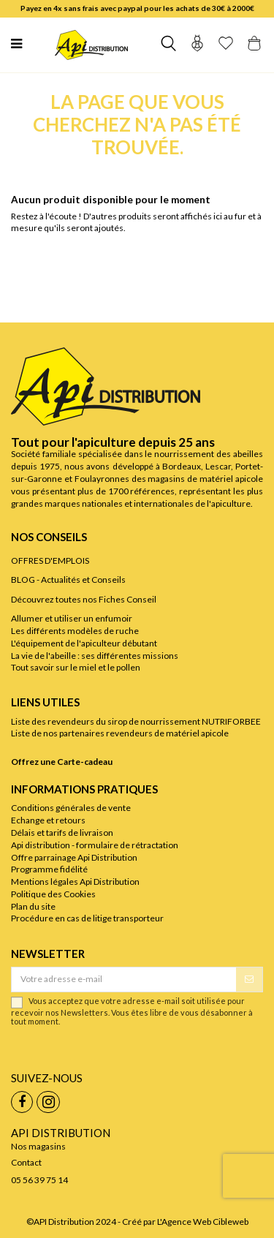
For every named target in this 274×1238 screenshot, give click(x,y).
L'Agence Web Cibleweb (202, 1221)
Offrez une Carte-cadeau (62, 761)
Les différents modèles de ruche (75, 630)
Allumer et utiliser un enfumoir (71, 618)
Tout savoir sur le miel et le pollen (75, 667)
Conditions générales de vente (71, 807)
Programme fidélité (49, 869)
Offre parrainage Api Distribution (74, 857)
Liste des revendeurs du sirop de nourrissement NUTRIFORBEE (136, 721)
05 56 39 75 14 (39, 1179)
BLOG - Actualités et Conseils (68, 579)
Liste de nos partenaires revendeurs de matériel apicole (120, 733)
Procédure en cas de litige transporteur (87, 918)
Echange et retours (48, 820)
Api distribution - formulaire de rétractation (94, 844)
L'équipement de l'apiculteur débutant (84, 643)
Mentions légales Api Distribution (75, 881)
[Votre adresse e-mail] (124, 979)
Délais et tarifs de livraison (62, 832)
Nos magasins (38, 1146)
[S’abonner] (249, 979)
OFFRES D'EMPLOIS (50, 560)
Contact (26, 1162)
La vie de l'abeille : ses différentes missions (94, 655)
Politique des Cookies (53, 893)
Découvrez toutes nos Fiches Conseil (83, 599)
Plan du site (33, 906)
